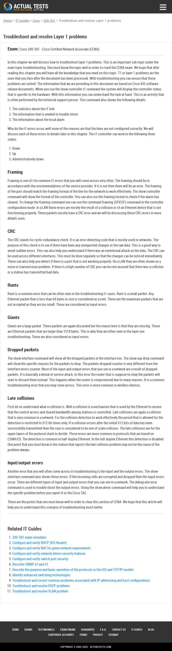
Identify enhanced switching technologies (41, 574)
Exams (28, 629)
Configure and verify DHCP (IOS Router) (39, 542)
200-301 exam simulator (29, 537)
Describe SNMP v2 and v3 (30, 564)
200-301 (49, 21)
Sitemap (113, 634)
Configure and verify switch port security (40, 558)
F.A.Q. (103, 629)
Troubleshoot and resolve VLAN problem (40, 591)
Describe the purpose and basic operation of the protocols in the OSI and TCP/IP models (73, 569)
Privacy (98, 634)
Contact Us (119, 629)
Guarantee (88, 629)
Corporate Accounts (61, 634)
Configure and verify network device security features (49, 553)
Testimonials (46, 629)
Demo (15, 629)
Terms (83, 634)
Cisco (36, 21)
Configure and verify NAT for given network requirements (51, 548)
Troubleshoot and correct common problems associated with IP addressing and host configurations (81, 580)
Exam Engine (67, 629)
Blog (151, 629)
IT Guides (22, 21)
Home (7, 21)
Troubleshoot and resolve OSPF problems (41, 585)
